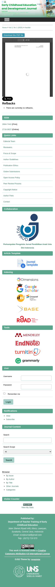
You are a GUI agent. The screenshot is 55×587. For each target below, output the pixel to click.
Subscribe (10, 419)
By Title (9, 483)
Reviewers (7, 147)
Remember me (14, 394)
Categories (10, 490)
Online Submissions (11, 171)
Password (7, 385)
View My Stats (27, 507)
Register (48, 4)
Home (4, 27)
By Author (10, 479)
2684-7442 (6, 124)
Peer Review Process (12, 183)
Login (39, 4)
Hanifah (28, 27)
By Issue (9, 475)
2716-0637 (6, 129)
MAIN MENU (6, 19)
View (8, 416)
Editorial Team (9, 141)
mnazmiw (35, 559)
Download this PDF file (13, 35)
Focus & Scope (9, 153)
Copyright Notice (10, 189)
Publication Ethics (10, 165)
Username (7, 376)
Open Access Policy (11, 177)
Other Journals (12, 486)
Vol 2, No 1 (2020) (16, 27)
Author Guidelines (10, 159)
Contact (6, 202)
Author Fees (8, 196)
